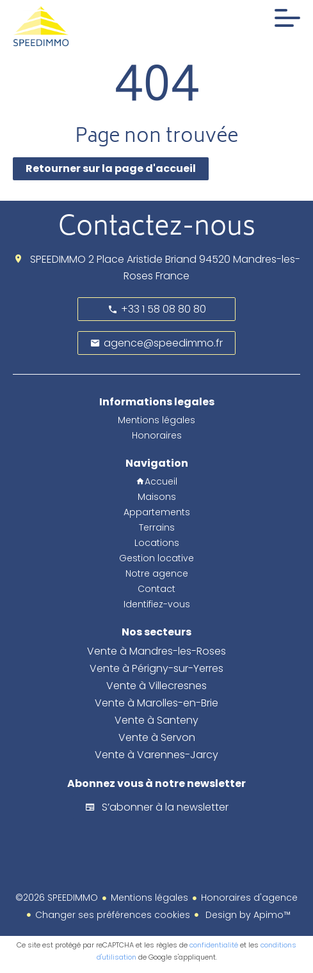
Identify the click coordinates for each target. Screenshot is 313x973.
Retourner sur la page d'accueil (111, 168)
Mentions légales (149, 897)
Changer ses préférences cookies (112, 914)
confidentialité (213, 945)
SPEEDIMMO (58, 259)
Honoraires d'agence (249, 897)
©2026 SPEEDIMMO (56, 897)
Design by (247, 914)
